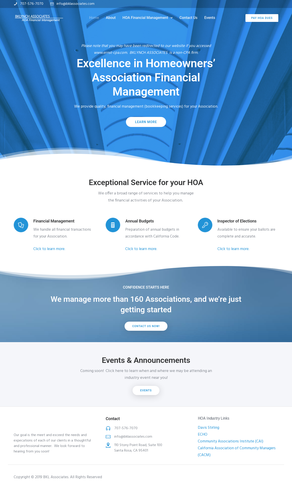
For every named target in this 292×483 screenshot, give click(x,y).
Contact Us (189, 17)
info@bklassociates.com (75, 4)
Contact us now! (146, 326)
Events (209, 17)
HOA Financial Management (145, 17)
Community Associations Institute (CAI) (230, 441)
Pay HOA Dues (262, 18)
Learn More (146, 122)
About (111, 17)
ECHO (202, 434)
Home (94, 17)
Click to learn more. (49, 249)
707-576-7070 (31, 4)
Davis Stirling (208, 428)
